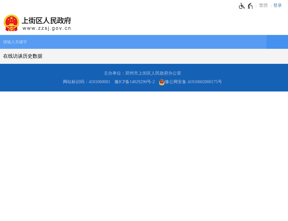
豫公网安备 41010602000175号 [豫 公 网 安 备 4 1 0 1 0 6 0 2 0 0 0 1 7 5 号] (190, 82)
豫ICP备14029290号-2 (135, 81)
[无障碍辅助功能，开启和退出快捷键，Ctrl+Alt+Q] (246, 6)
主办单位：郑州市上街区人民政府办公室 (142, 73)
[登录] (279, 5)
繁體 (263, 5)
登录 (277, 5)
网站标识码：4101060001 (86, 81)
